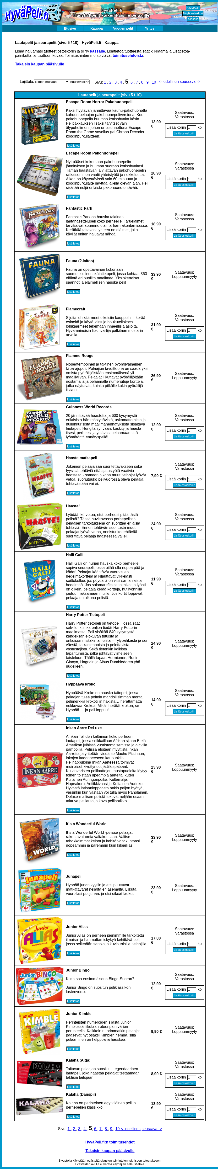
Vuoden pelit (123, 28)
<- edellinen (169, 82)
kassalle (97, 51)
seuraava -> (190, 82)
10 (154, 82)
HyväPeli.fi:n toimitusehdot (110, 1142)
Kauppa (96, 28)
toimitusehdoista (128, 55)
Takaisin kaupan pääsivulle (39, 64)
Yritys (149, 28)
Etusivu (70, 28)
